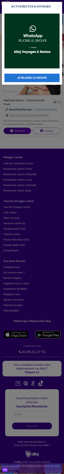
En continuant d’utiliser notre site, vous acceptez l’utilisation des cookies (31, 466)
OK (5, 470)
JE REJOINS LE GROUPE (32, 77)
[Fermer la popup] (59, 6)
